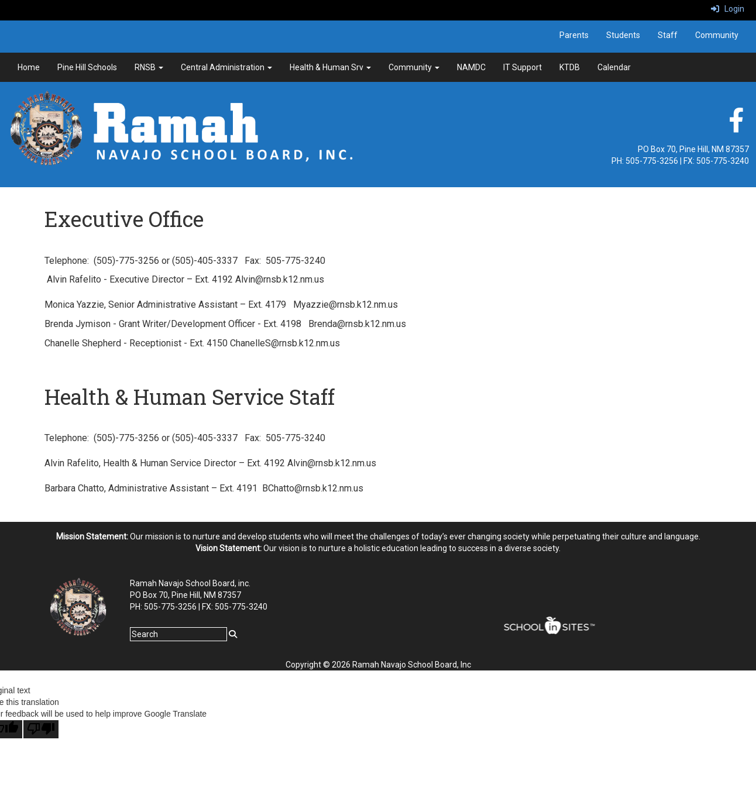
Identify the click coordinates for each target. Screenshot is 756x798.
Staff (668, 35)
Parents (574, 35)
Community (716, 35)
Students (623, 35)
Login (727, 8)
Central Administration (226, 67)
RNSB (149, 67)
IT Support (522, 67)
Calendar (614, 67)
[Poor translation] (41, 729)
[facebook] (736, 126)
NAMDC (471, 67)
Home (29, 67)
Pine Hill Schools (87, 67)
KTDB (569, 67)
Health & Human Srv (330, 67)
